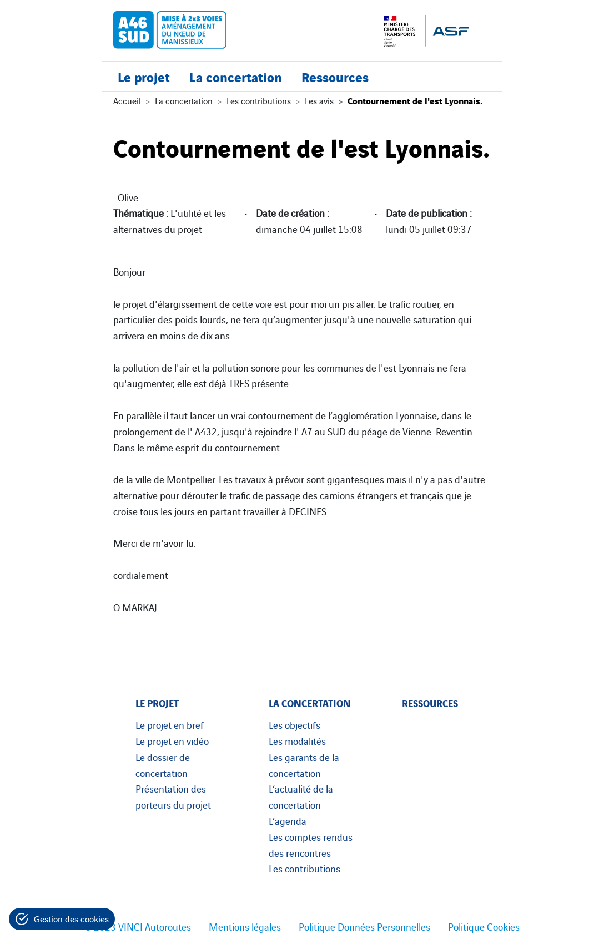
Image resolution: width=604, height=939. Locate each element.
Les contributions (258, 100)
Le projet (144, 76)
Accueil (127, 100)
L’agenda (287, 820)
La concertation (235, 76)
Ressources (335, 76)
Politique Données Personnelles (364, 926)
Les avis (319, 100)
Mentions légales (245, 926)
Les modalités (297, 740)
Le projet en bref (169, 724)
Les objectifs (294, 724)
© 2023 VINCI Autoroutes (137, 926)
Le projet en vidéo (172, 740)
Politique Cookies (484, 926)
